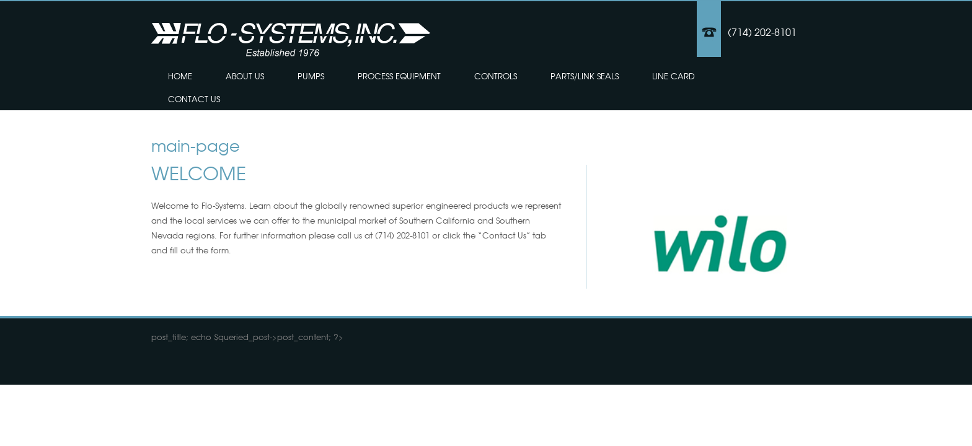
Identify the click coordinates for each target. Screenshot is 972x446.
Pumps (311, 76)
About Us (245, 76)
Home (180, 76)
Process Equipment (399, 76)
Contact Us (194, 99)
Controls (495, 76)
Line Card (673, 76)
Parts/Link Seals (584, 76)
